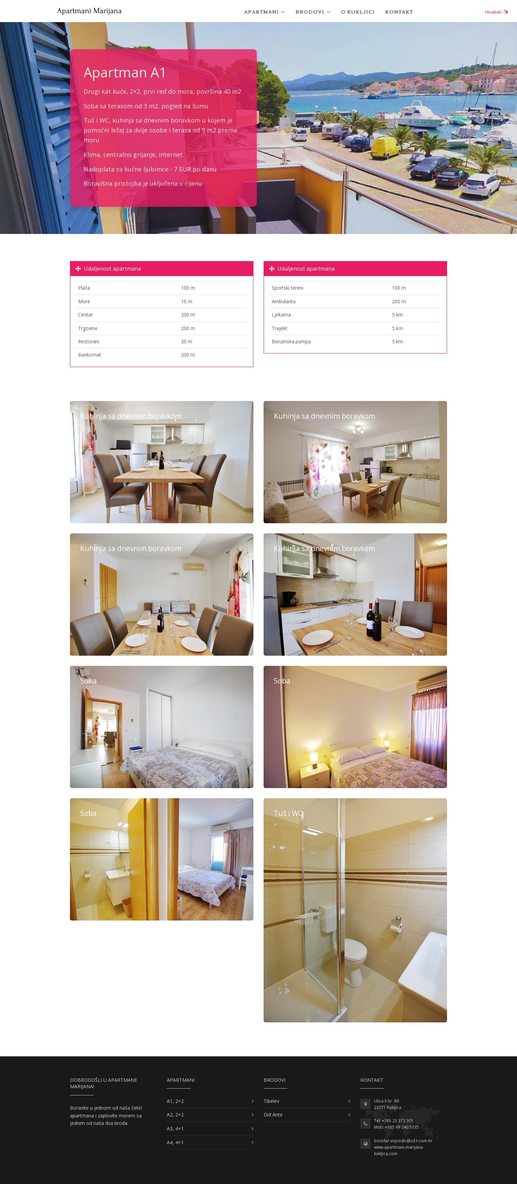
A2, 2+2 (175, 1114)
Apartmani (261, 11)
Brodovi (310, 11)
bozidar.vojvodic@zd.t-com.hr (403, 1141)
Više (161, 462)
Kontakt (399, 11)
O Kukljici (358, 11)
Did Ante (273, 1114)
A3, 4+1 (175, 1128)
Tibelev (271, 1101)
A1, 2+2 (175, 1101)
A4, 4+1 (175, 1142)
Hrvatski (496, 12)
